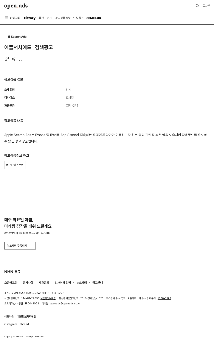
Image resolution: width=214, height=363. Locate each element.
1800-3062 (32, 303)
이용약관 (9, 316)
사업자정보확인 (48, 298)
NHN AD (12, 271)
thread (24, 324)
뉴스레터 (81, 282)
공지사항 (28, 282)
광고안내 (97, 282)
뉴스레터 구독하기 (20, 245)
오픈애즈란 (10, 282)
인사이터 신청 (63, 282)
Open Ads (16, 6)
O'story (30, 18)
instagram (10, 324)
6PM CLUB (94, 18)
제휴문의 (44, 282)
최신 (41, 18)
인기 (49, 18)
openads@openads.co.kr (65, 303)
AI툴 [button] (78, 18)
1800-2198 (164, 298)
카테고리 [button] (12, 18)
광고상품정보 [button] (63, 18)
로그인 (206, 5)
